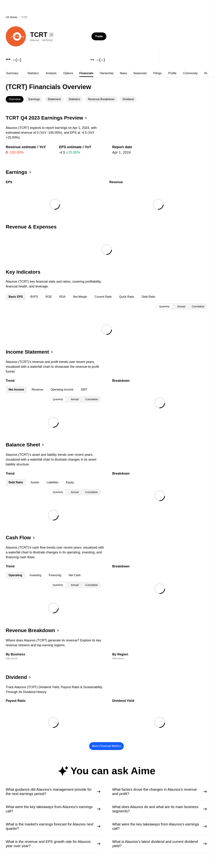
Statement (54, 99)
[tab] (12, 73)
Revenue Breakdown (101, 99)
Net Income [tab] (16, 389)
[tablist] (106, 73)
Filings (157, 73)
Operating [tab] (15, 575)
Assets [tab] (34, 482)
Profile (172, 73)
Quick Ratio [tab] (126, 296)
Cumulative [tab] (198, 306)
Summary (12, 73)
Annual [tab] (181, 306)
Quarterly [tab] (164, 306)
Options (68, 73)
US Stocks (11, 17)
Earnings (34, 99)
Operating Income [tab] (62, 389)
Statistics (33, 73)
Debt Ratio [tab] (148, 296)
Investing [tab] (35, 575)
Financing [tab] (55, 575)
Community (190, 73)
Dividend (128, 99)
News (123, 73)
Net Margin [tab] (80, 296)
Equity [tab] (70, 482)
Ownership (106, 73)
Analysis (51, 73)
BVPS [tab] (34, 296)
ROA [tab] (62, 296)
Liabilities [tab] (52, 482)
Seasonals (140, 73)
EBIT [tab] (84, 389)
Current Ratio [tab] (103, 296)
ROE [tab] (49, 296)
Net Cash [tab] (75, 575)
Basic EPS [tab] (16, 296)
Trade (99, 36)
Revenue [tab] (37, 389)
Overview (15, 99)
